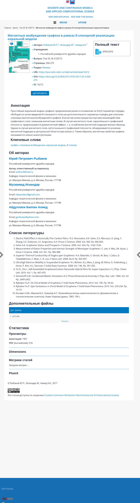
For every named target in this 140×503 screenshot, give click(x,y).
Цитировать (40, 93)
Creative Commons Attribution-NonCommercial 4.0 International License (81, 395)
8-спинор (72, 145)
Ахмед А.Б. (80, 44)
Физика (46, 67)
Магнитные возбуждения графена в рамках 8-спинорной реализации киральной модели (72, 28)
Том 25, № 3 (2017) (26, 28)
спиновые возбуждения (32, 145)
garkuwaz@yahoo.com (27, 217)
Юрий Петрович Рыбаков (28, 158)
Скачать (65, 321)
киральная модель (56, 145)
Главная (7, 28)
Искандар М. (66, 44)
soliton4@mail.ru (24, 171)
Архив (82, 22)
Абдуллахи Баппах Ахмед (28, 207)
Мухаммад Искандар (24, 184)
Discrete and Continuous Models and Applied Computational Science (70, 9)
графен (14, 145)
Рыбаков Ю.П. (50, 44)
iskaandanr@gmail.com (28, 194)
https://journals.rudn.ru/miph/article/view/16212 (64, 72)
